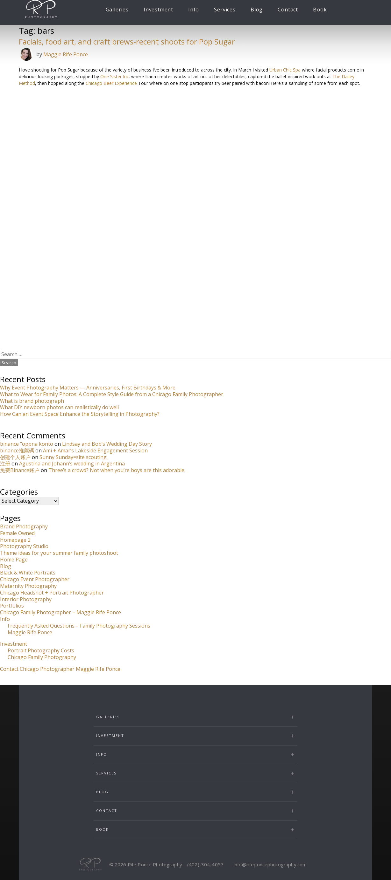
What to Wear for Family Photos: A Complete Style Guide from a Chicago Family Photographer (111, 394)
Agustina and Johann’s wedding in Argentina (72, 463)
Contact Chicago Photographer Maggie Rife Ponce (60, 668)
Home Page (14, 559)
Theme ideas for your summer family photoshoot (59, 552)
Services (224, 9)
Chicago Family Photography (42, 657)
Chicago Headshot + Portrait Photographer (52, 592)
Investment (158, 9)
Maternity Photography (28, 585)
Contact (288, 9)
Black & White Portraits (27, 572)
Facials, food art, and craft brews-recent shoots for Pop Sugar (127, 41)
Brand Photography (24, 526)
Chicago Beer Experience (111, 83)
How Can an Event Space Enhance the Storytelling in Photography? (80, 413)
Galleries (117, 9)
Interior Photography (26, 599)
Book (320, 9)
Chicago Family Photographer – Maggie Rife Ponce (60, 612)
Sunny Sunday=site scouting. (73, 457)
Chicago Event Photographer (34, 579)
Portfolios (12, 605)
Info (193, 9)
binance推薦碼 (17, 450)
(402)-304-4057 (205, 864)
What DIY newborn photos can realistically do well (59, 407)
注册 (5, 463)
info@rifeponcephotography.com (270, 864)
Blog (257, 9)
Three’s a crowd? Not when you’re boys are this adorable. (116, 470)
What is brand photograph (32, 400)
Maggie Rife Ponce (65, 54)
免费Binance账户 (19, 470)
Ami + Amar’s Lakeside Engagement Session (95, 450)
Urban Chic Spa (285, 70)
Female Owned (17, 533)
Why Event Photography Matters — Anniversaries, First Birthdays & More (87, 387)
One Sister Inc (114, 76)
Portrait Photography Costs (41, 650)
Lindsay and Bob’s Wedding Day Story (107, 443)
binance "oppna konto (26, 443)
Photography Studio (24, 546)
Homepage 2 (15, 539)
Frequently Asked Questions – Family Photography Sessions (79, 625)
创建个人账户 (15, 457)
